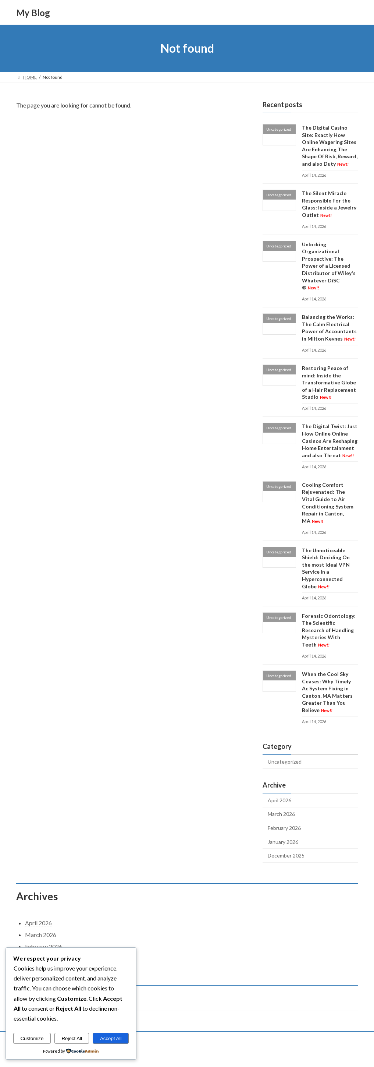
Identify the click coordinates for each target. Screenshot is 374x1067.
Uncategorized (285, 761)
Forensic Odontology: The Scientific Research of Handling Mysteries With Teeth (329, 630)
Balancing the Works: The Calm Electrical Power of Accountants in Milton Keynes (329, 328)
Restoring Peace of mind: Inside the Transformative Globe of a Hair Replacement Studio (329, 382)
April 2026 (279, 800)
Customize (31, 1038)
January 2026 (283, 842)
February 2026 (284, 828)
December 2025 (286, 855)
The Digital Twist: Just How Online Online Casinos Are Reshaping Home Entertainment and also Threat (329, 440)
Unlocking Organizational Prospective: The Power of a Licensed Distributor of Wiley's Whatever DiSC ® (329, 266)
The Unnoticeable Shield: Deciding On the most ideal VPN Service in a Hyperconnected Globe (326, 568)
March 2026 (281, 814)
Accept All (111, 1038)
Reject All (71, 1038)
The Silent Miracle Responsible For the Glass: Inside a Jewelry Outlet (329, 204)
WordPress (154, 1054)
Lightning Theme (187, 1054)
